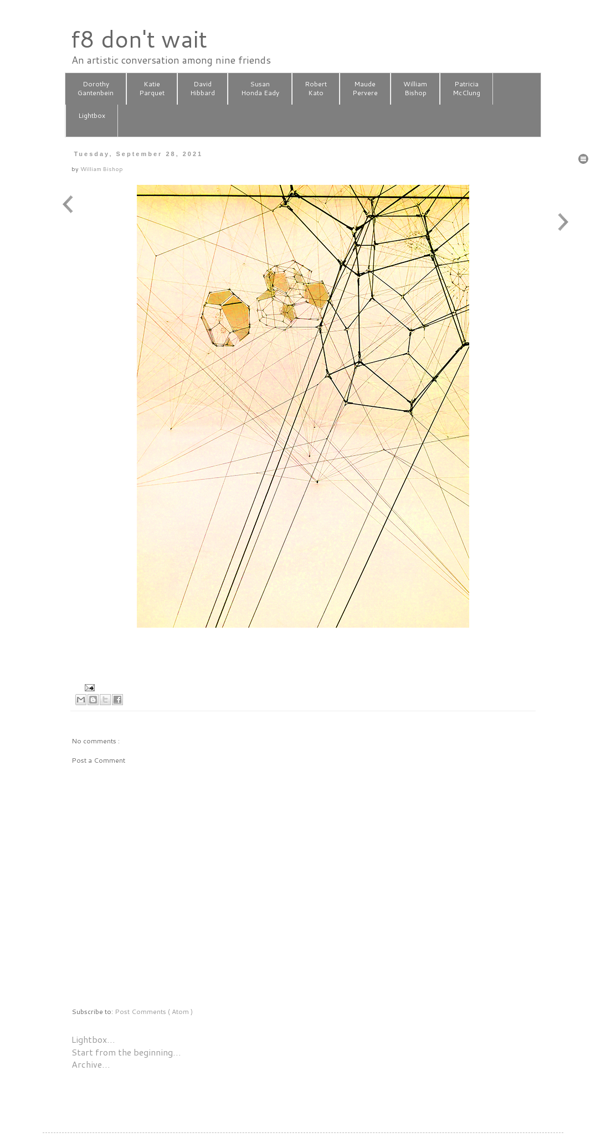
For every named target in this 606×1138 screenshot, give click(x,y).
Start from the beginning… (126, 1052)
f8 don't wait (138, 38)
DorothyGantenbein (96, 88)
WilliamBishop (415, 88)
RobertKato (316, 88)
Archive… (90, 1064)
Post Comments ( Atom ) (154, 1011)
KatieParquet (152, 88)
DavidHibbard (202, 88)
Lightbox (91, 120)
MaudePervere (365, 88)
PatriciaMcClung (466, 88)
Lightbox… (93, 1039)
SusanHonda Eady (260, 88)
